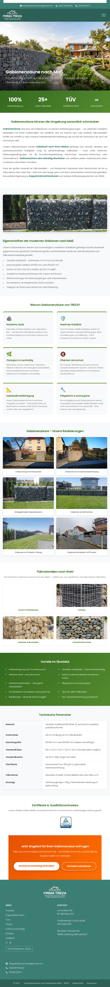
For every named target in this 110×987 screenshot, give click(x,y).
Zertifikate (10, 938)
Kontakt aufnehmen (79, 866)
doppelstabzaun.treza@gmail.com (36, 5)
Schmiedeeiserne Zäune (19, 948)
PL (7, 942)
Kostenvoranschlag (15, 928)
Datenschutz (77, 983)
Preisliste (10, 933)
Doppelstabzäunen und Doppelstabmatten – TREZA (46, 983)
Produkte (10, 910)
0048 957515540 (64, 5)
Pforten (9, 924)
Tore (8, 919)
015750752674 (82, 5)
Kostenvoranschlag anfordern (36, 866)
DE (10, 942)
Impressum (92, 983)
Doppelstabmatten (15, 915)
